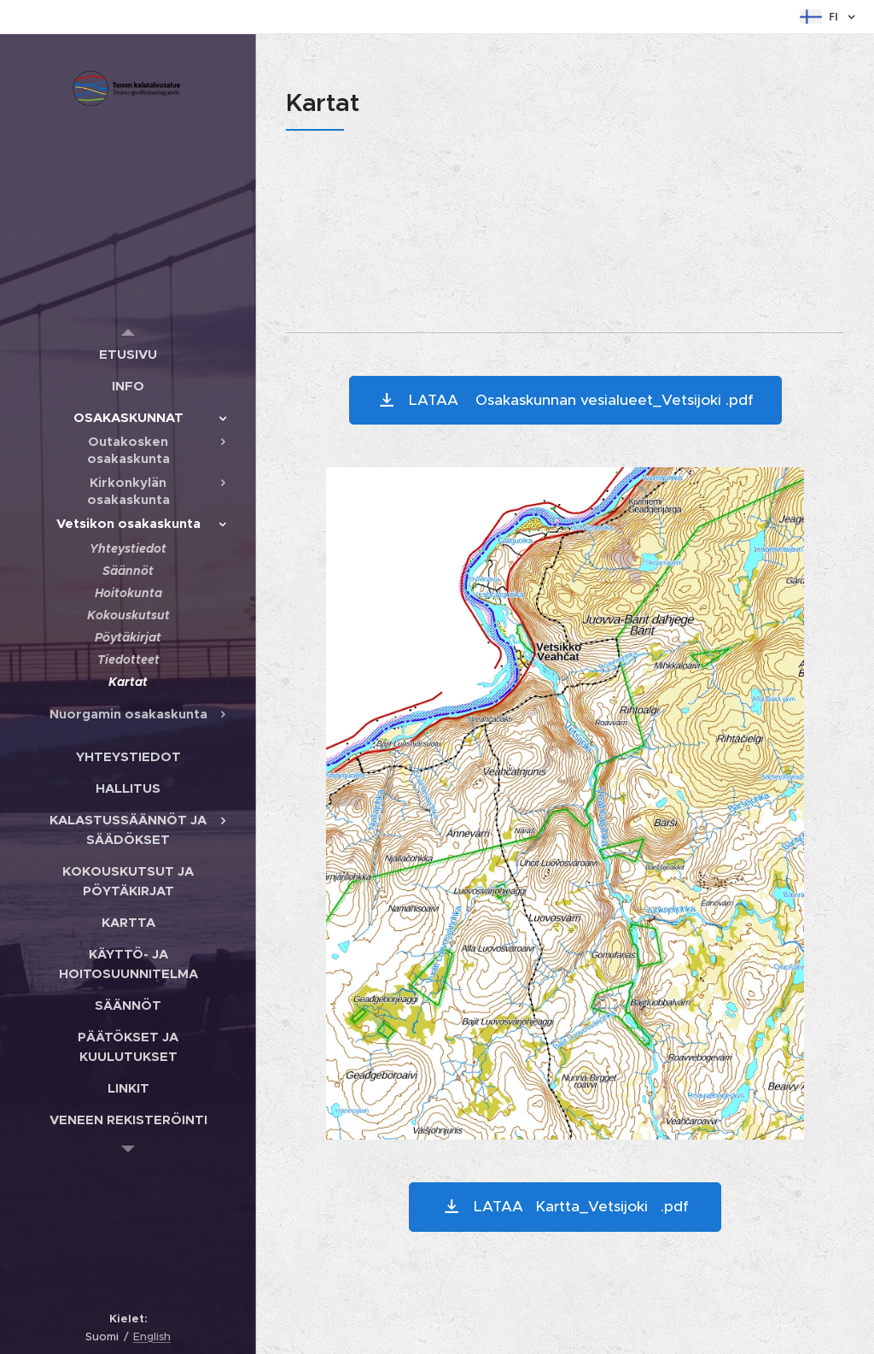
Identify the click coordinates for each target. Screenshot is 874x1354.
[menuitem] (128, 354)
